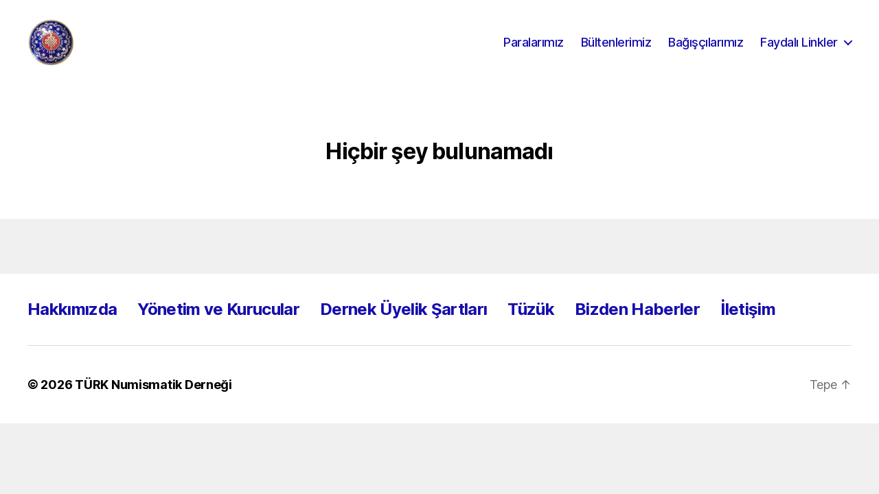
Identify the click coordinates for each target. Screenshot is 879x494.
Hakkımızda (72, 325)
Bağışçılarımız (705, 50)
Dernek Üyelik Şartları (403, 325)
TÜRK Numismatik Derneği (153, 400)
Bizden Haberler (637, 325)
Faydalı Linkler (799, 50)
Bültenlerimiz (616, 50)
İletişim (747, 325)
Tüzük (530, 325)
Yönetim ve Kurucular (218, 325)
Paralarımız (533, 50)
